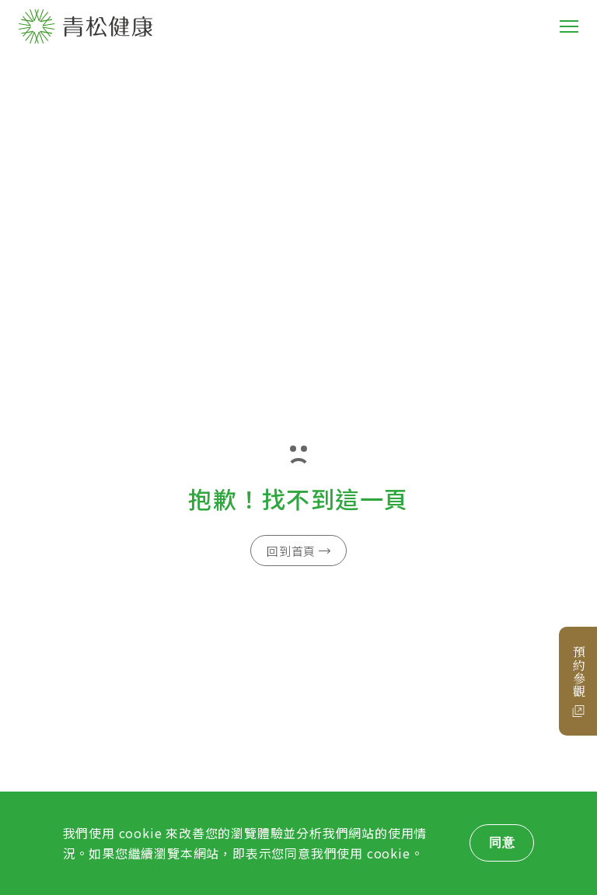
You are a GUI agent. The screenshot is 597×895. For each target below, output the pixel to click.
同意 (502, 842)
